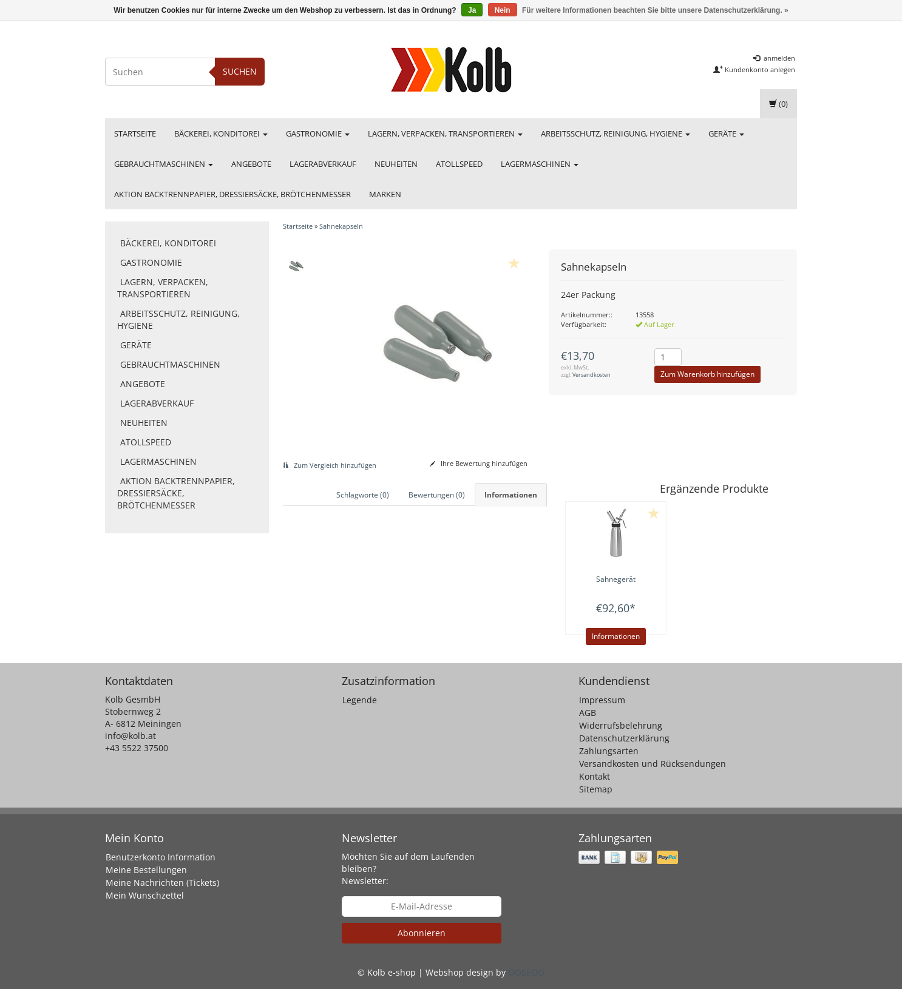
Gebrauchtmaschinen (163, 163)
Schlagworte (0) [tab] (362, 495)
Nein (502, 10)
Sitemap (595, 789)
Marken (385, 194)
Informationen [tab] (510, 495)
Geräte (726, 133)
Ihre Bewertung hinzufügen (478, 463)
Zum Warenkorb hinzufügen (707, 374)
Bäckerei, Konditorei (221, 133)
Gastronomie (318, 133)
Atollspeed (459, 163)
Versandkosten (591, 375)
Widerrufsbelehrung (620, 725)
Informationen (616, 636)
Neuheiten (396, 163)
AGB (587, 712)
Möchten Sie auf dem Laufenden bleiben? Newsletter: (408, 868)
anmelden (774, 57)
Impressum (602, 700)
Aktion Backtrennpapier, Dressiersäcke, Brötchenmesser (232, 194)
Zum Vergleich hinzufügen (329, 465)
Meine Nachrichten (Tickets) (162, 882)
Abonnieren (422, 933)
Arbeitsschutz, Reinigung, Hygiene (615, 133)
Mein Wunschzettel (145, 895)
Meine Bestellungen (146, 870)
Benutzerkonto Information (160, 857)
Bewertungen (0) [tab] (437, 495)
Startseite (135, 133)
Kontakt (594, 776)
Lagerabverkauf (323, 163)
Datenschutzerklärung (624, 738)
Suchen (240, 71)
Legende (359, 700)
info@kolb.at (130, 735)
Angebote (251, 163)
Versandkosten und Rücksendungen (652, 763)
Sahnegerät (616, 579)
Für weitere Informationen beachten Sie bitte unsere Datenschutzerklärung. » (655, 10)
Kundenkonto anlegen (754, 69)
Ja (472, 10)
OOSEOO (526, 972)
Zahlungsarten (609, 751)
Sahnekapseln (341, 226)
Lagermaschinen (539, 163)
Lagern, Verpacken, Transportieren (445, 133)
